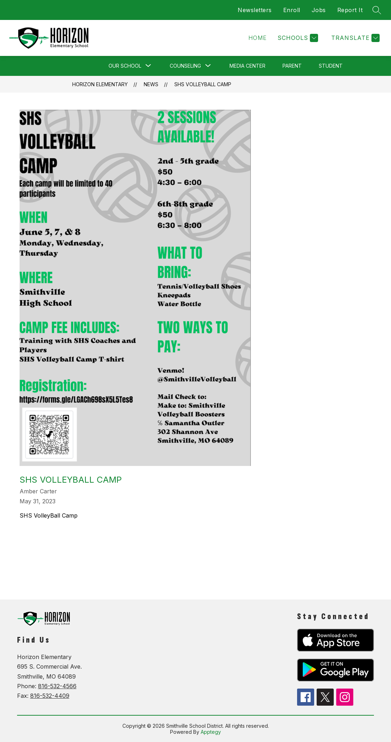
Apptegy (211, 732)
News (151, 84)
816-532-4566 (57, 686)
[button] (257, 37)
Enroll (291, 10)
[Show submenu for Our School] (125, 66)
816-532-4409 (49, 695)
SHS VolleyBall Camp (202, 84)
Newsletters (255, 10)
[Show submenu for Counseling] (185, 66)
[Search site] (376, 10)
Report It (350, 10)
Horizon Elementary (100, 84)
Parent (292, 66)
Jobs (319, 10)
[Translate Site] (354, 37)
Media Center (247, 66)
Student (331, 66)
